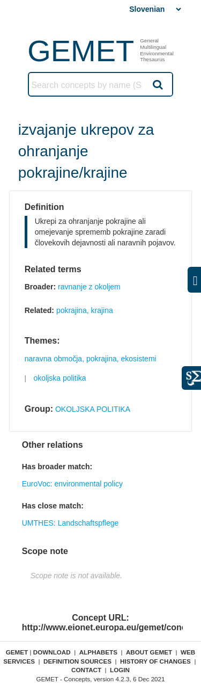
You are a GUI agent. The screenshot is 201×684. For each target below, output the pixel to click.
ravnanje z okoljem (89, 286)
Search (157, 84)
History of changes (155, 661)
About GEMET (149, 652)
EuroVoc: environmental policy (72, 483)
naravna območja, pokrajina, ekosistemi (91, 358)
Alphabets (98, 652)
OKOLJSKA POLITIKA (92, 409)
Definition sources (77, 661)
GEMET (80, 50)
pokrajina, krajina (84, 310)
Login (120, 669)
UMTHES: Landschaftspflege (70, 523)
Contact (86, 669)
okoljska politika (60, 378)
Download (52, 652)
